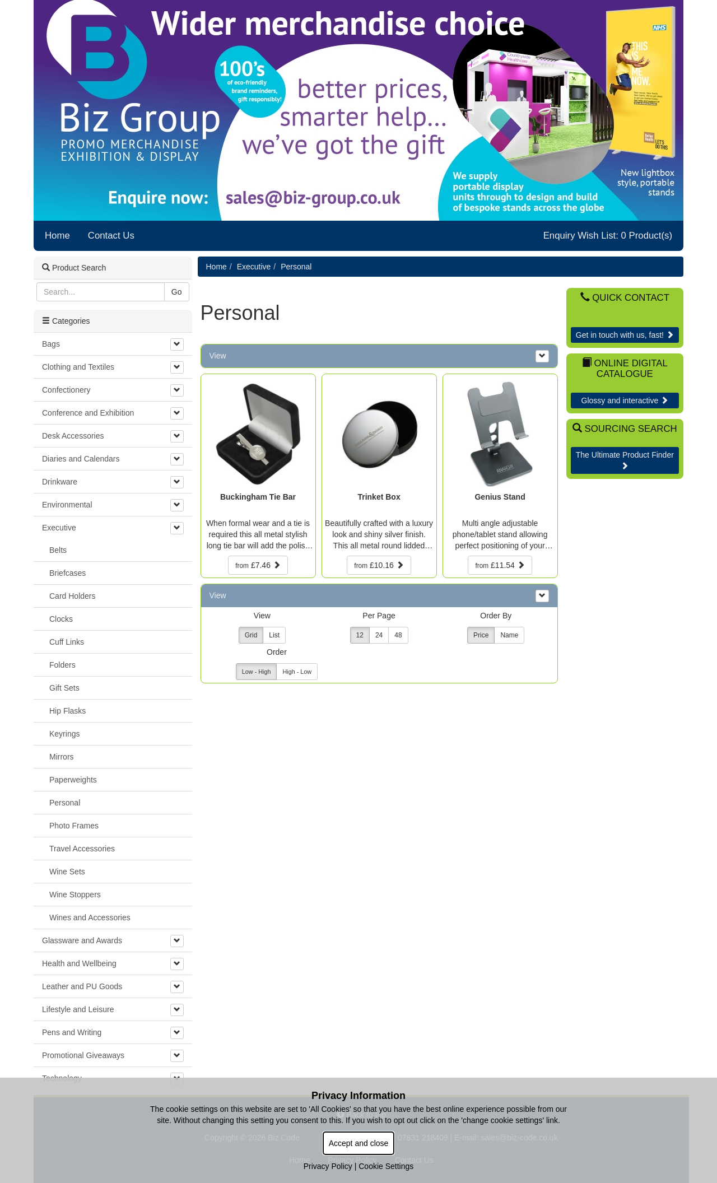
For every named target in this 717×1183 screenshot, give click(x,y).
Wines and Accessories (90, 917)
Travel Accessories (82, 848)
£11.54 (499, 565)
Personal (296, 266)
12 (360, 635)
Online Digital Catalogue (625, 368)
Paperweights (73, 779)
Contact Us (111, 235)
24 (379, 635)
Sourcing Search (624, 428)
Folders (62, 664)
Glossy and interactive (625, 400)
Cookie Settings (385, 1166)
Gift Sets (64, 687)
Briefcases (67, 573)
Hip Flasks (67, 710)
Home (57, 235)
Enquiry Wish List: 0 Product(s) (607, 235)
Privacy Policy (328, 1166)
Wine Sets (67, 871)
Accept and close (359, 1143)
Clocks (61, 618)
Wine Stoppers (75, 894)
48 (398, 635)
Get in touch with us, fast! (625, 334)
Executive (254, 266)
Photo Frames (74, 825)
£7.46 (258, 565)
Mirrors (61, 756)
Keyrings (64, 733)
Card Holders (72, 596)
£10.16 (378, 565)
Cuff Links (66, 641)
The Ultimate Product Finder (625, 459)
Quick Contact (624, 297)
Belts (58, 550)
